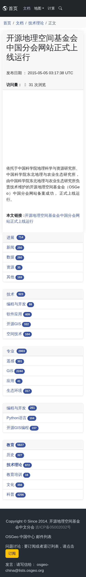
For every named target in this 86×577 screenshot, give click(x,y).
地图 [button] (37, 8)
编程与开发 (20, 304)
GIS (16, 371)
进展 (16, 237)
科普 (16, 494)
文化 (15, 485)
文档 (26, 8)
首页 (10, 8)
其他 (15, 277)
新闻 (15, 247)
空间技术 (19, 334)
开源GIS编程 (23, 428)
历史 (15, 455)
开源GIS (19, 324)
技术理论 (36, 23)
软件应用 (19, 314)
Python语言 (21, 418)
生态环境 (19, 390)
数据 (15, 257)
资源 (14, 267)
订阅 (12, 553)
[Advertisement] (43, 129)
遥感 (15, 361)
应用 (14, 381)
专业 (17, 351)
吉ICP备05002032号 (53, 527)
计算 (51, 8)
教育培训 (18, 474)
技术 (16, 294)
